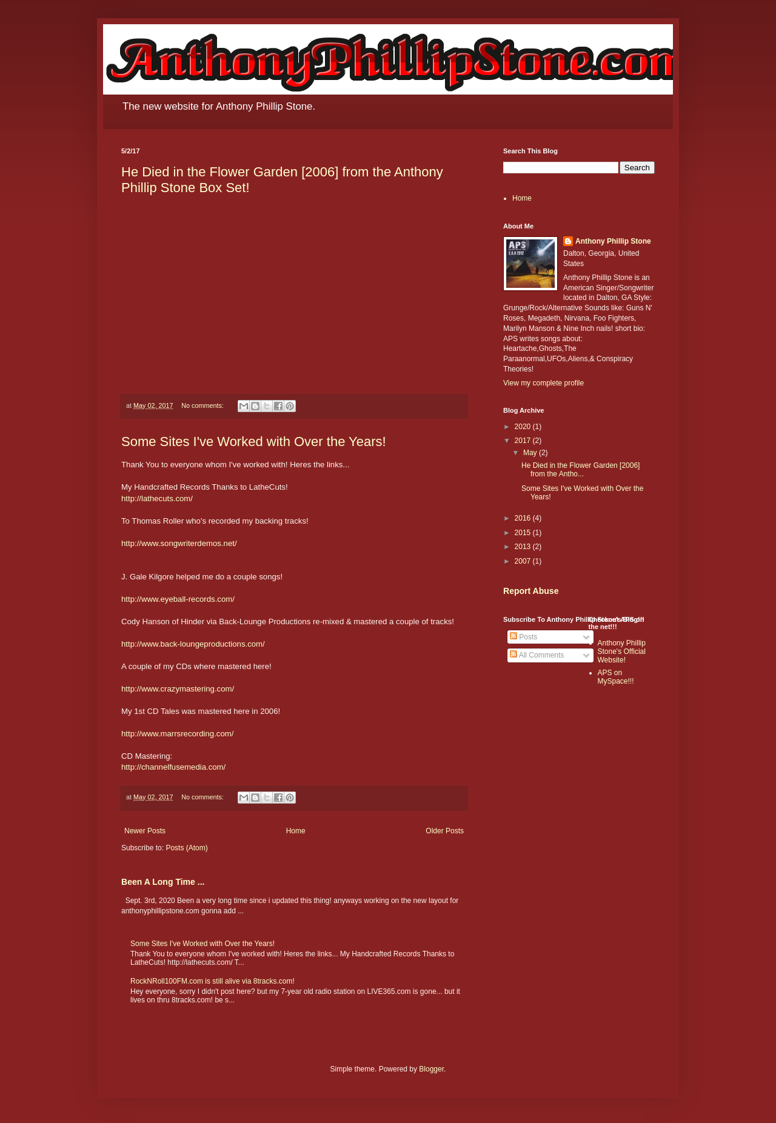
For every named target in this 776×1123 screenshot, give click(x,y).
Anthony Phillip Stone (613, 241)
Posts (523, 637)
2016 (524, 518)
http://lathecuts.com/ (157, 498)
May (531, 452)
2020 (524, 426)
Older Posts (445, 831)
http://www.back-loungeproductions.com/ (193, 643)
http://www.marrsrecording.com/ (177, 733)
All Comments (537, 655)
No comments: (203, 405)
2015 (524, 532)
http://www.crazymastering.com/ (177, 688)
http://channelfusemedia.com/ (173, 766)
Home (296, 831)
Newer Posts (145, 831)
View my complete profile (543, 383)
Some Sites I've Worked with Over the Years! (253, 441)
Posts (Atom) (186, 848)
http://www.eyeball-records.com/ (178, 599)
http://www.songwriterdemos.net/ (179, 543)
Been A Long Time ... (162, 882)
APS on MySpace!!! (616, 676)
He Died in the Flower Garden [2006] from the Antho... (580, 469)
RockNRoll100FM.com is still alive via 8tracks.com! (212, 981)
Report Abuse (530, 591)
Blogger (431, 1069)
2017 (524, 440)
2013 (524, 546)
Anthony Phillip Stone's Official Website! (622, 652)
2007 (524, 561)
